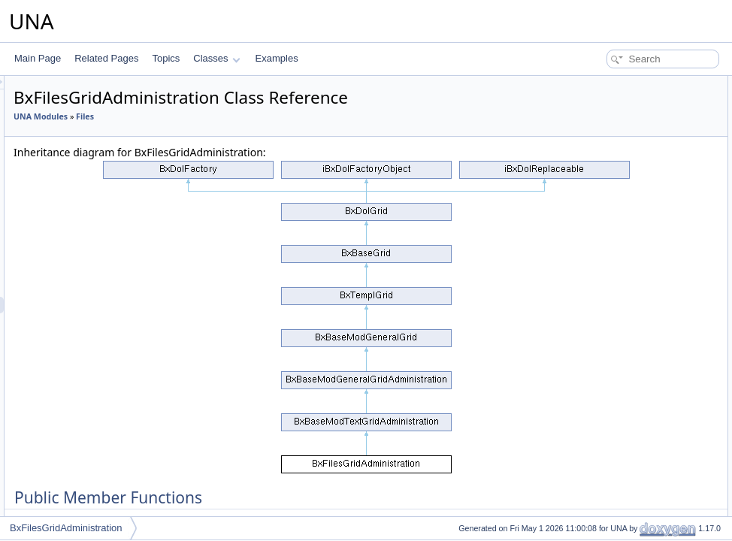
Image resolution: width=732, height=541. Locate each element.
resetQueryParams (614, 315)
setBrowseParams (612, 365)
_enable (592, 481)
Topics (166, 58)
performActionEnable (618, 200)
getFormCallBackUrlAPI (624, 299)
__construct (599, 100)
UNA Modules (228, 116)
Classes (216, 58)
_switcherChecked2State (626, 464)
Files (273, 116)
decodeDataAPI (608, 249)
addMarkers (600, 348)
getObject (595, 332)
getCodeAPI (600, 233)
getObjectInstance (612, 431)
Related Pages (106, 58)
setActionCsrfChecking (621, 381)
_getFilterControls (612, 514)
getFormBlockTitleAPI (620, 282)
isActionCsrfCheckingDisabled (636, 398)
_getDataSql (601, 497)
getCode (593, 216)
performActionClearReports (630, 133)
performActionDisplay (619, 150)
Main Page (37, 58)
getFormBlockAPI (611, 266)
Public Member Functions (615, 84)
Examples (277, 58)
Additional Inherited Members (623, 415)
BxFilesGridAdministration (66, 527)
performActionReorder (620, 167)
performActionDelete (617, 117)
